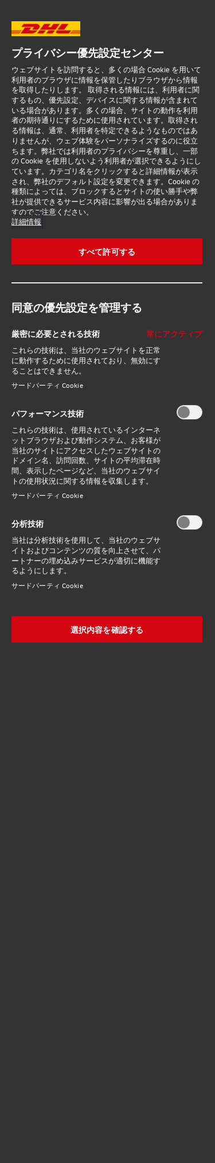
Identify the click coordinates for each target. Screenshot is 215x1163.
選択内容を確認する (107, 629)
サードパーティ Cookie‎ (47, 385)
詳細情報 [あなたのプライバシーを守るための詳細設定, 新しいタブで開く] (26, 221)
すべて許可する (107, 251)
